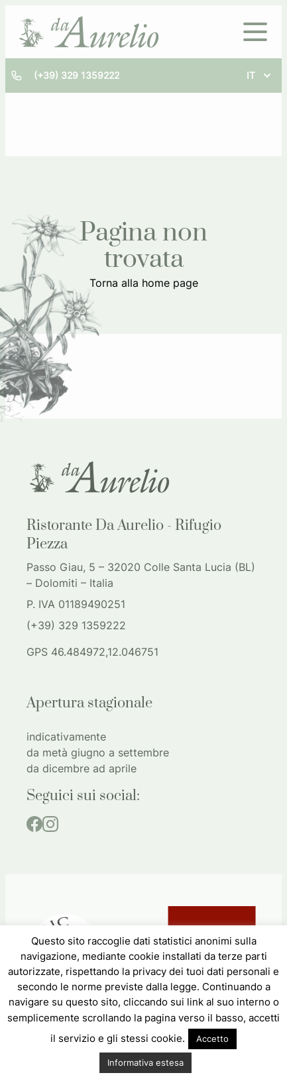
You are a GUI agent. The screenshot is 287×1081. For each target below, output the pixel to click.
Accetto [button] (212, 1038)
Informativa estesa (145, 1062)
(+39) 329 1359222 (76, 75)
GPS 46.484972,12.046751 (92, 651)
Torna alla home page (143, 282)
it (260, 75)
